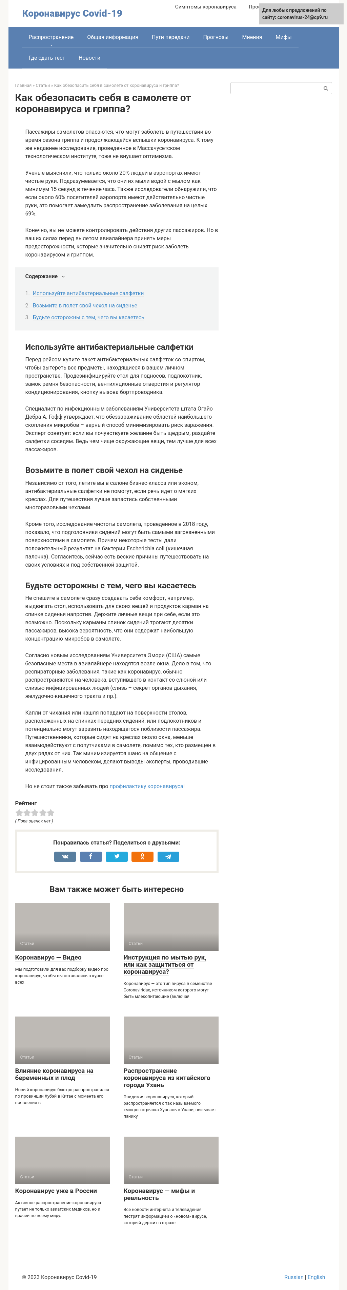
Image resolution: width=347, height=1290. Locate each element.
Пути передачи (170, 37)
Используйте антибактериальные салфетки (88, 293)
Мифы (283, 37)
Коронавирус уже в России (56, 1191)
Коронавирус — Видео (48, 957)
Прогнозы (215, 37)
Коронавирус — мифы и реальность (159, 1194)
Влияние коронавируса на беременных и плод (54, 1074)
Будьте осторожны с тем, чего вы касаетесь (88, 317)
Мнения (252, 37)
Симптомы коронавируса (206, 7)
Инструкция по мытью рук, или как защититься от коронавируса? (165, 964)
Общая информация (112, 37)
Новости (89, 58)
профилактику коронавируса (146, 786)
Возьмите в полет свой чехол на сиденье (85, 305)
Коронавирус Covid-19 (72, 13)
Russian (294, 1277)
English (316, 1277)
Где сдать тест (47, 58)
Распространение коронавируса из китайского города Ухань (167, 1078)
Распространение (51, 37)
